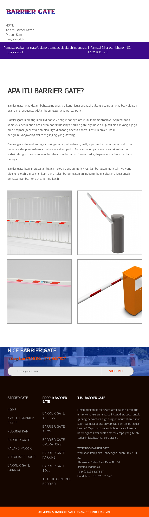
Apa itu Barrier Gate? (20, 30)
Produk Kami (14, 35)
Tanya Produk (15, 39)
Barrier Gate (19, 440)
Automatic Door (22, 457)
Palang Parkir (20, 448)
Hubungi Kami (18, 431)
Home (12, 410)
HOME (10, 25)
